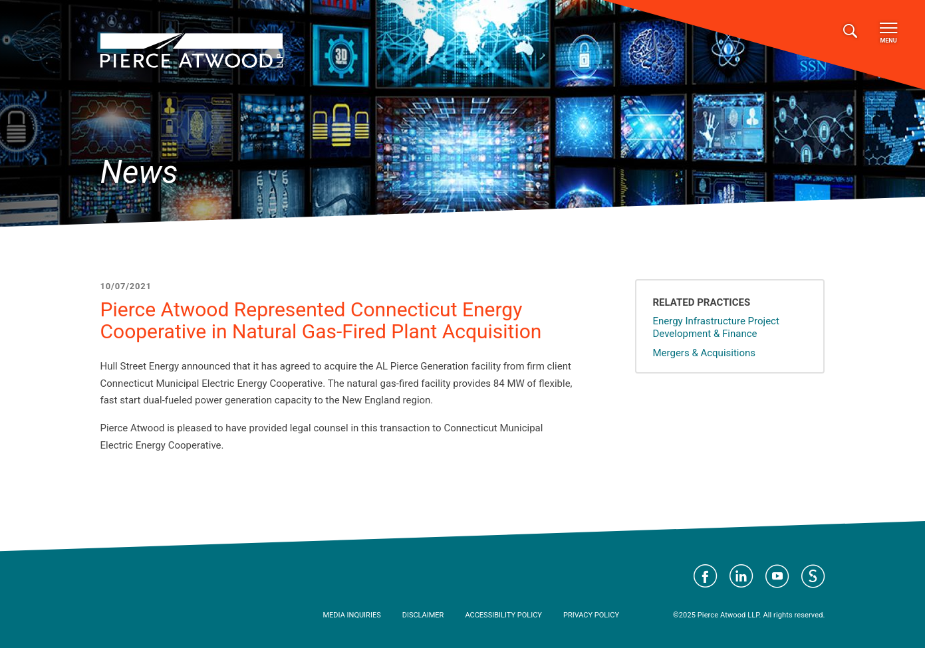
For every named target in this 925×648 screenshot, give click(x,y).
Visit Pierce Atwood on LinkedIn (741, 576)
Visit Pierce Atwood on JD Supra (813, 576)
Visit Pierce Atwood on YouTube (777, 576)
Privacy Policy (591, 615)
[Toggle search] (850, 31)
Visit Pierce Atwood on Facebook (706, 576)
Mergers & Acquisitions (703, 353)
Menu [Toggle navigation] (888, 33)
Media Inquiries (352, 615)
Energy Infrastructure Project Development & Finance (715, 327)
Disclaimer (423, 615)
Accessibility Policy (503, 615)
